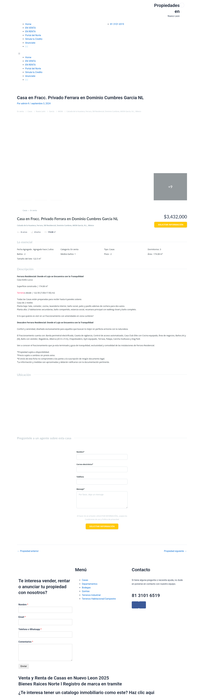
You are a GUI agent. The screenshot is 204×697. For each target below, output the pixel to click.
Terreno (20, 292)
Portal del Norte (33, 35)
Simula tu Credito (33, 39)
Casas (30, 111)
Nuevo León (40, 111)
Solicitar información (170, 224)
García (51, 111)
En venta (20, 111)
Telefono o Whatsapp (30, 629)
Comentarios (25, 641)
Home (28, 24)
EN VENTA (30, 27)
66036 (60, 111)
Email (22, 617)
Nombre (23, 604)
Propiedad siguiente (175, 551)
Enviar (24, 666)
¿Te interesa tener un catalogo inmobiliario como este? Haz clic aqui (87, 692)
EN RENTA (30, 31)
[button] (59, 53)
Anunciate (30, 42)
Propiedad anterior (28, 551)
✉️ (26, 46)
